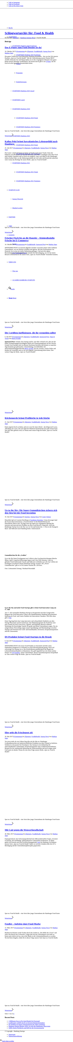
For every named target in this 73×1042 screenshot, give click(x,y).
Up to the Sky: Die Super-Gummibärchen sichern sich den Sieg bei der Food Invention (31, 511)
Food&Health (38, 51)
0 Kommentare (20, 51)
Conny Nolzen (46, 517)
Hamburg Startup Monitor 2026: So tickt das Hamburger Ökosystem (29, 1026)
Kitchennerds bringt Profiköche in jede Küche (27, 418)
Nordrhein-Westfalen (36, 520)
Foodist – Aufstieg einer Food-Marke (23, 924)
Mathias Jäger (9, 53)
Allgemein (30, 51)
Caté (38, 842)
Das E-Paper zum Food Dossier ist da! (23, 47)
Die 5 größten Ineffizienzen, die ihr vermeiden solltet (30, 332)
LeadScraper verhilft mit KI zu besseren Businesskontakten (27, 1023)
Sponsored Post (40, 244)
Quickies (27, 517)
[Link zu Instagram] (14, 2)
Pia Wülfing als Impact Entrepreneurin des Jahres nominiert (27, 1024)
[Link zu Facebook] (14, 4)
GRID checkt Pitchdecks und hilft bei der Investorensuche (26, 1028)
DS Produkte (16, 652)
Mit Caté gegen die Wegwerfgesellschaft (24, 830)
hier (10, 618)
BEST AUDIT (29, 348)
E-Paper (48, 61)
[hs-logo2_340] (19, 17)
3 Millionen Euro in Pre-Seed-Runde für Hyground (24, 1021)
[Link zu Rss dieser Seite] (16, 6)
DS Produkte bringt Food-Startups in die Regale (28, 637)
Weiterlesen (9, 136)
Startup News (47, 51)
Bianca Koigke (16, 338)
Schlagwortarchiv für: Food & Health (29, 33)
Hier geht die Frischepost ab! (19, 732)
